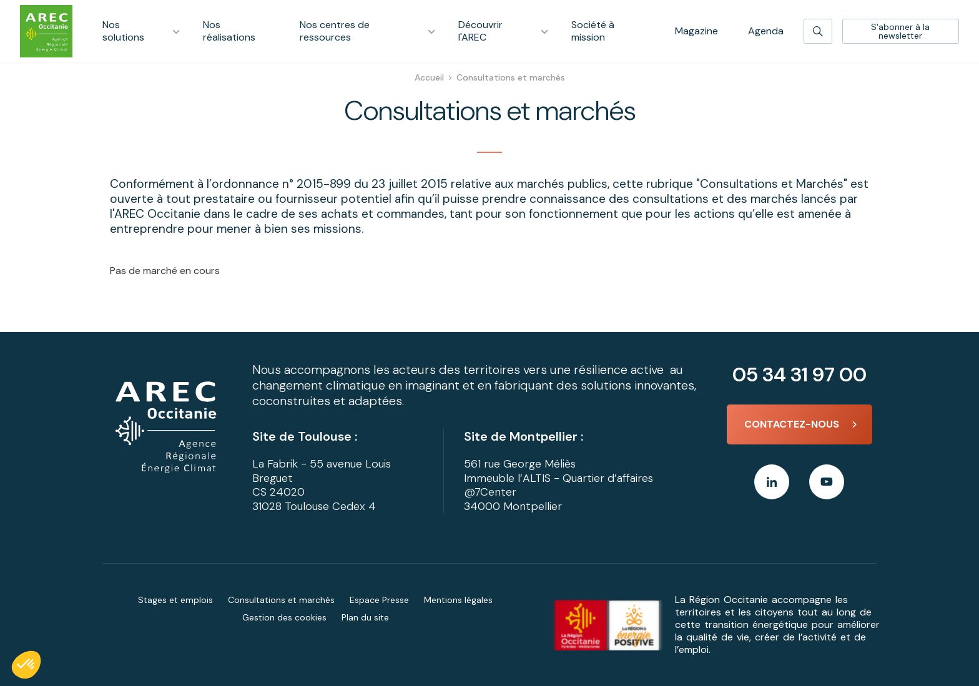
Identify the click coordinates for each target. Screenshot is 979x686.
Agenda (766, 30)
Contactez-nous (791, 424)
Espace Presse (379, 599)
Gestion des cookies (284, 617)
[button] (26, 665)
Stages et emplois (175, 599)
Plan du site (365, 617)
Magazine (696, 30)
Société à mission (592, 31)
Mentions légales (458, 599)
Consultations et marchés (281, 599)
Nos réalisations (229, 31)
